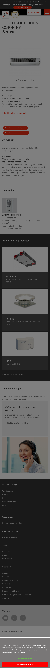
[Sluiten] (46, 642)
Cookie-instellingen (25, 659)
